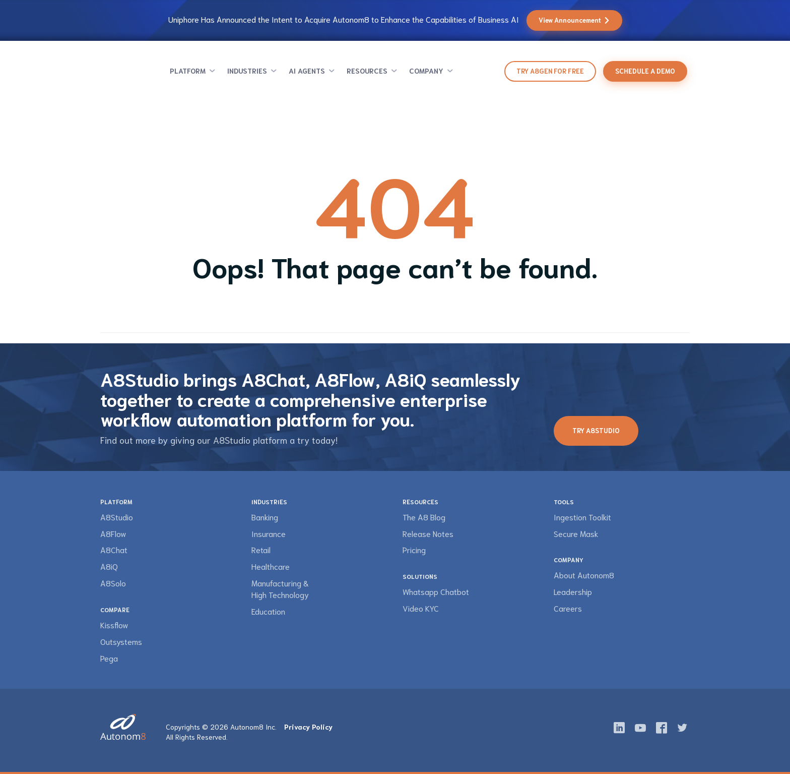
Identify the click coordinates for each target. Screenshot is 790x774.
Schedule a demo (645, 71)
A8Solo (113, 582)
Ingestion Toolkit (582, 516)
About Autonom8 (584, 574)
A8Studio (116, 516)
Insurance (268, 533)
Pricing (414, 549)
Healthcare (270, 566)
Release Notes (428, 533)
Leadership (573, 591)
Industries (247, 70)
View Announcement (574, 20)
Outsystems (121, 641)
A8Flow (113, 533)
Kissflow (114, 624)
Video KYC (421, 608)
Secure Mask (576, 533)
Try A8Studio (596, 430)
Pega (109, 657)
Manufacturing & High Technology (280, 588)
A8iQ (109, 566)
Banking (264, 516)
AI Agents (307, 70)
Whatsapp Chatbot (436, 591)
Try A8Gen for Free (550, 71)
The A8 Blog (424, 516)
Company (426, 70)
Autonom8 (126, 71)
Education (268, 611)
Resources (367, 70)
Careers (568, 608)
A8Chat (113, 549)
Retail (261, 549)
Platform (188, 70)
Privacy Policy (308, 726)
